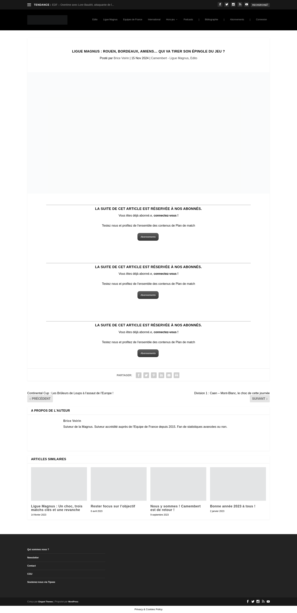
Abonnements (237, 19)
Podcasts (188, 19)
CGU (29, 574)
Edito (95, 19)
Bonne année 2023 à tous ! (233, 506)
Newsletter (33, 557)
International (154, 19)
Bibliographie (211, 19)
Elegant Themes (45, 602)
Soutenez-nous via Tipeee (41, 582)
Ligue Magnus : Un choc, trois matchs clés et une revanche (57, 508)
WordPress (73, 602)
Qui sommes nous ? (38, 549)
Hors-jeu (170, 19)
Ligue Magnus (110, 19)
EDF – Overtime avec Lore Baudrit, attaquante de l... (83, 4)
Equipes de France (132, 19)
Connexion (261, 19)
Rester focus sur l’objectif (113, 506)
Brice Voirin (121, 58)
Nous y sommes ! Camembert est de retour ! (175, 508)
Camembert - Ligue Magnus (170, 58)
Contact (31, 565)
